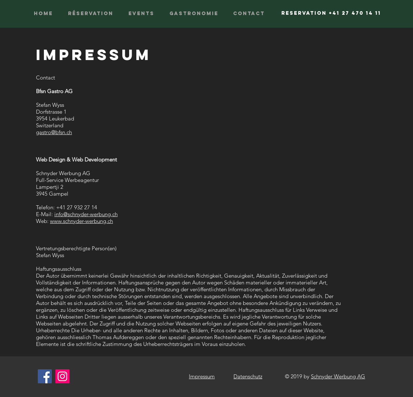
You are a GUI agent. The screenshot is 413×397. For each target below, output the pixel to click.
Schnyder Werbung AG (338, 376)
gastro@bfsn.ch (54, 132)
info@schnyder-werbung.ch (86, 214)
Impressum (202, 376)
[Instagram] (62, 376)
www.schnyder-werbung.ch (81, 221)
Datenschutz (247, 376)
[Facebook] (45, 376)
